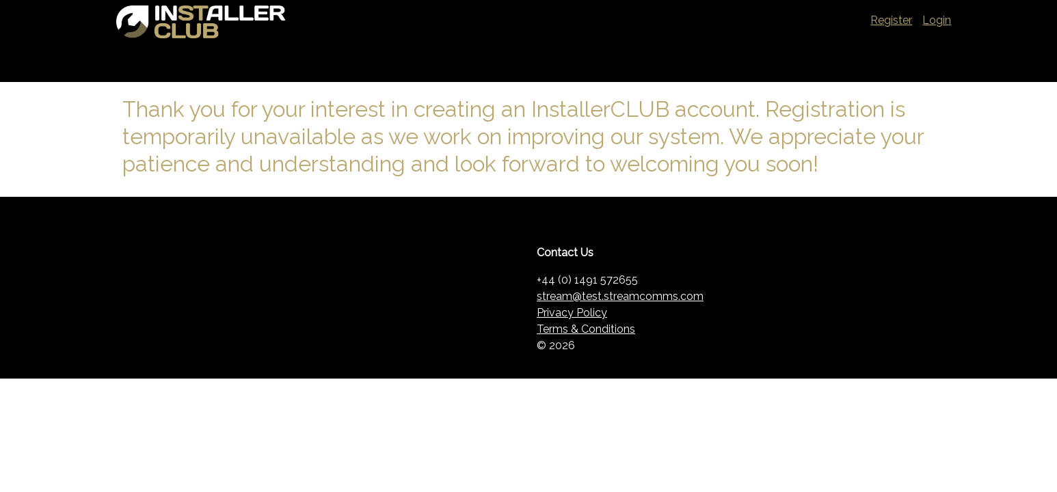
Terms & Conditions (586, 329)
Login (936, 20)
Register (891, 20)
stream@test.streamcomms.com (620, 296)
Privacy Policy (572, 312)
